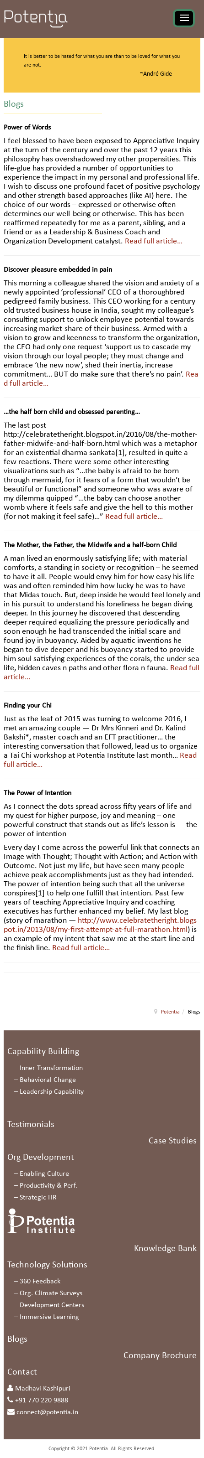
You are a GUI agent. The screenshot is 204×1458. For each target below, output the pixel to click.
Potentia (170, 1012)
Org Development (40, 1157)
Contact (22, 1372)
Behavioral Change (48, 1080)
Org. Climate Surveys (51, 1293)
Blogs (17, 1339)
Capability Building (43, 1051)
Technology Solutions (47, 1265)
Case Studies (173, 1141)
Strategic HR (38, 1197)
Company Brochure (160, 1355)
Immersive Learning (49, 1317)
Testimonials (30, 1124)
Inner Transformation (51, 1068)
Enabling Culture (44, 1174)
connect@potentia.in (47, 1412)
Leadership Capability (52, 1092)
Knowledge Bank (165, 1248)
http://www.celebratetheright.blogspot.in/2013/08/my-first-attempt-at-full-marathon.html (100, 925)
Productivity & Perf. (48, 1185)
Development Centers (52, 1305)
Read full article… (154, 241)
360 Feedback (40, 1281)
